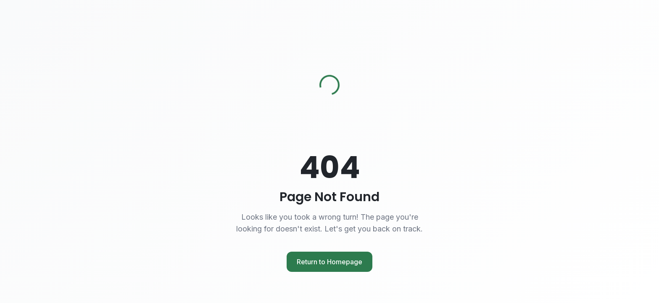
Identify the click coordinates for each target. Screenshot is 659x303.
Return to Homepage (329, 262)
